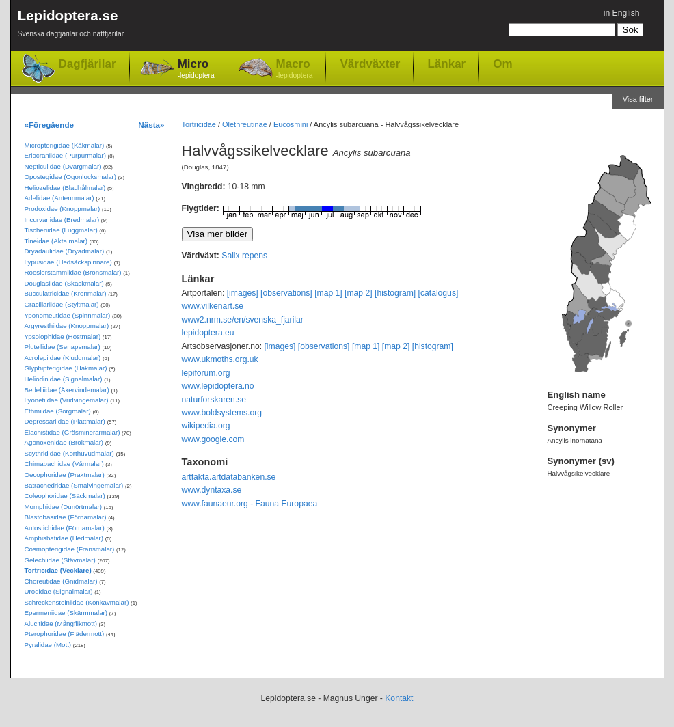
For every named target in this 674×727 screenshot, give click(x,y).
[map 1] (328, 293)
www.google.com (213, 439)
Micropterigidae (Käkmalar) (65, 145)
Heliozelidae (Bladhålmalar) (65, 187)
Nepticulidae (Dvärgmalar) (63, 166)
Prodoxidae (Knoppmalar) (62, 208)
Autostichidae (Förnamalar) (65, 528)
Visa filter (638, 99)
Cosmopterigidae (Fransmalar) (70, 549)
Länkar (446, 63)
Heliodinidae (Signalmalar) (64, 379)
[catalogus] (438, 293)
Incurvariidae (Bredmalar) (62, 219)
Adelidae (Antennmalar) (59, 198)
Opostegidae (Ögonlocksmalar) (71, 176)
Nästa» (151, 124)
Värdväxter (370, 63)
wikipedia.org (206, 425)
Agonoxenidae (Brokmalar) (64, 442)
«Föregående (50, 124)
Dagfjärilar (87, 63)
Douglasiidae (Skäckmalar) (64, 283)
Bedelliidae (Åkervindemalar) (67, 390)
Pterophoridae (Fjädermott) (65, 633)
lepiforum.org (206, 373)
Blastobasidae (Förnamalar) (66, 517)
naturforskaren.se (214, 399)
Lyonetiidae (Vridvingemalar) (67, 400)
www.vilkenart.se (213, 306)
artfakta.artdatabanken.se (229, 477)
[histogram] (395, 293)
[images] (242, 293)
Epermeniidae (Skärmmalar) (66, 612)
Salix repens (244, 255)
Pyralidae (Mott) (48, 644)
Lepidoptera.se (71, 26)
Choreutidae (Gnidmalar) (61, 581)
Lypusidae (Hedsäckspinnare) (68, 262)
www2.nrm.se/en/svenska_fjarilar (243, 320)
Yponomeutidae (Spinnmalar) (68, 315)
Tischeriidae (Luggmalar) (61, 230)
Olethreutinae (244, 124)
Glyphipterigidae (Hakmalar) (66, 368)
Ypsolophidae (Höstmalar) (63, 336)
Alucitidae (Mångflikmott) (61, 623)
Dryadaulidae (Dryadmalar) (65, 251)
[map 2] (359, 293)
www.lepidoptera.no (218, 386)
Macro (294, 69)
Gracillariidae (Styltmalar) (62, 304)
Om (502, 63)
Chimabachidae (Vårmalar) (64, 463)
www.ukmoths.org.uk (220, 359)
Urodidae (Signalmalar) (59, 591)
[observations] (286, 293)
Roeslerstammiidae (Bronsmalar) (73, 272)
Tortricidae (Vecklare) (58, 570)
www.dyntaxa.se (212, 490)
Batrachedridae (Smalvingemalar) (74, 485)
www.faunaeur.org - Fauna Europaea (250, 503)
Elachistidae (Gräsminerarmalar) (72, 432)
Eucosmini (290, 124)
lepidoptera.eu (208, 333)
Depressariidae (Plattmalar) (65, 421)
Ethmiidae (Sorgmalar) (58, 411)
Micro (196, 69)
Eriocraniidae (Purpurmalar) (65, 155)
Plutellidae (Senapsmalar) (62, 347)
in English (622, 13)
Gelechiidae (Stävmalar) (60, 560)
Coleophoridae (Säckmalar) (65, 495)
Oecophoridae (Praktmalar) (65, 474)
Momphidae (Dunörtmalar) (63, 506)
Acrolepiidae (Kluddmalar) (63, 357)
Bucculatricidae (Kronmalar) (66, 293)
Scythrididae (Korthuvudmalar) (69, 453)
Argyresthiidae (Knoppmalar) (67, 325)
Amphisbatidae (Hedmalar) (64, 538)
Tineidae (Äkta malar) (56, 241)
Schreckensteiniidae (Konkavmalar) (77, 602)
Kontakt (399, 698)
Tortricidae (199, 124)
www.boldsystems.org (222, 412)
